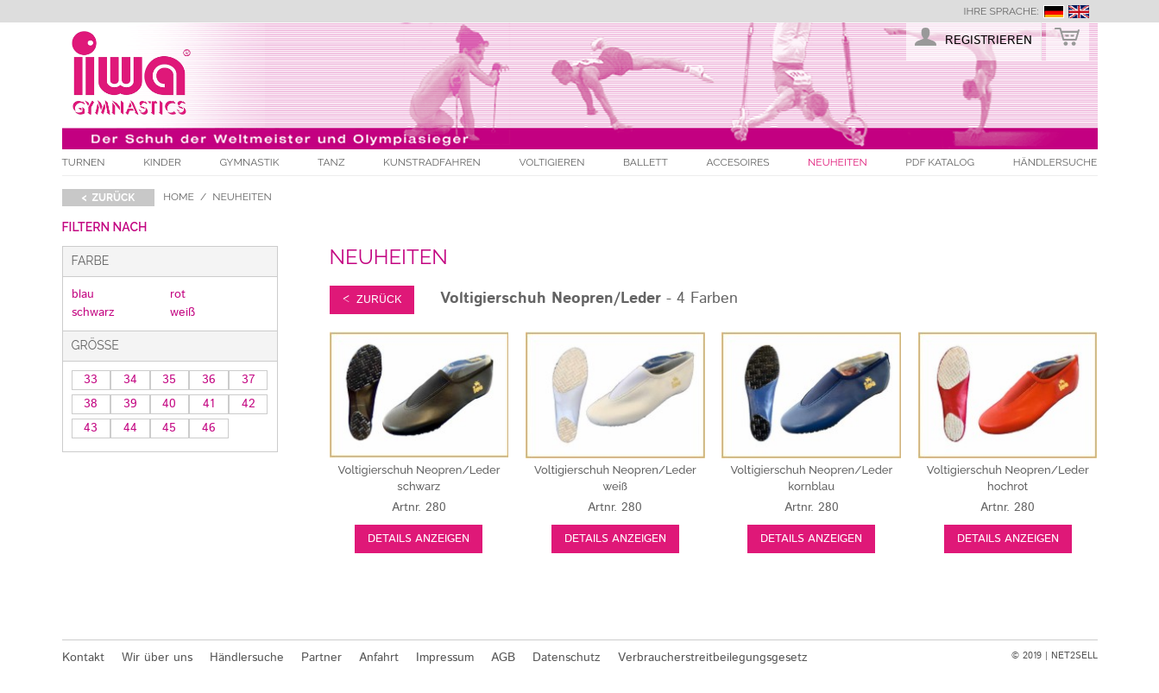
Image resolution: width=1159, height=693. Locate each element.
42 (248, 404)
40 (169, 404)
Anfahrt (379, 657)
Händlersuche (1055, 162)
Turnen (83, 162)
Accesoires (737, 162)
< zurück (108, 198)
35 (169, 379)
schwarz (93, 312)
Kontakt (83, 657)
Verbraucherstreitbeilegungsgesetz (713, 657)
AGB (503, 657)
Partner (321, 657)
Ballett (645, 162)
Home (178, 197)
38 (91, 404)
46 (209, 428)
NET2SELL (1074, 656)
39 (130, 404)
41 (209, 404)
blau (83, 294)
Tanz (331, 162)
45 (169, 428)
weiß (182, 312)
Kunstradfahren (432, 162)
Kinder (162, 162)
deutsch (1053, 11)
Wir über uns (157, 657)
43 (91, 428)
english (1078, 11)
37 (248, 379)
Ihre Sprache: (1000, 11)
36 (209, 379)
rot (178, 294)
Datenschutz (566, 657)
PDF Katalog (939, 162)
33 (91, 379)
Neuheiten (837, 162)
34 (130, 379)
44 (130, 428)
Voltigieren (551, 162)
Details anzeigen (418, 539)
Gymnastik (249, 162)
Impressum (445, 657)
